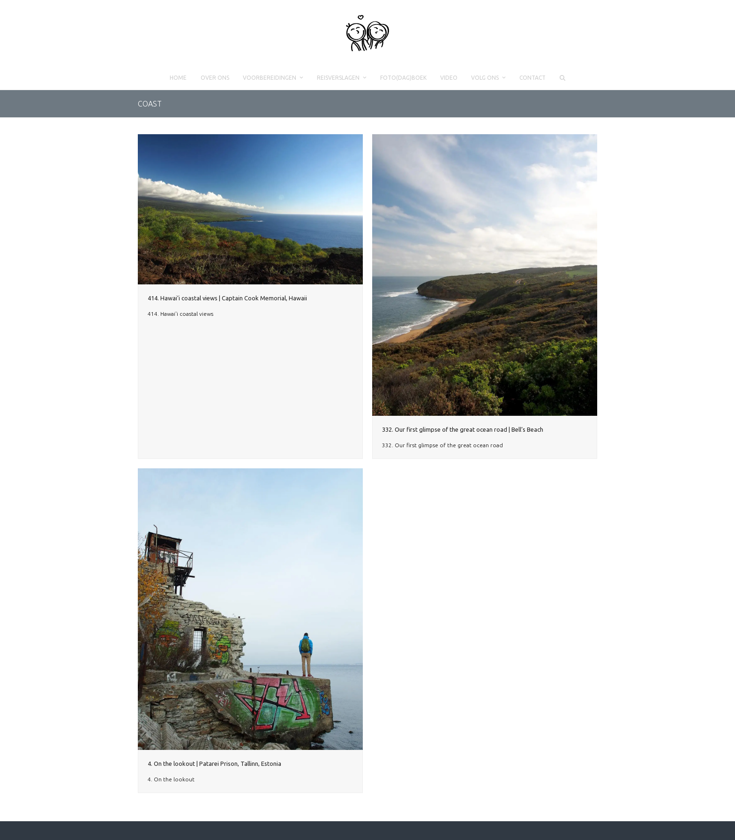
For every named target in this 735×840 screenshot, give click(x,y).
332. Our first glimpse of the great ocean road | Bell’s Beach (462, 429)
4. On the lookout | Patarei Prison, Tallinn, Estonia (214, 763)
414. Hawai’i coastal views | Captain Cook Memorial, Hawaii (227, 298)
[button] (562, 78)
